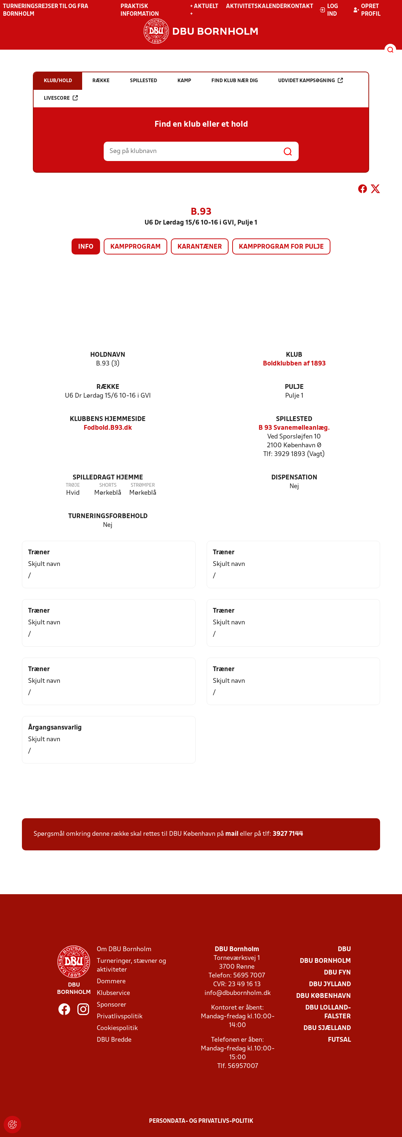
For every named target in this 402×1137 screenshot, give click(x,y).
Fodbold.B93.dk (108, 428)
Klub (294, 355)
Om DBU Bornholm (124, 949)
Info (85, 247)
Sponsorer (111, 1005)
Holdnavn (107, 355)
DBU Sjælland (327, 1028)
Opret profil (366, 10)
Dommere (111, 982)
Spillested (294, 419)
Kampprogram (135, 247)
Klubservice (113, 993)
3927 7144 (288, 834)
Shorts (107, 485)
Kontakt (300, 6)
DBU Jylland (330, 984)
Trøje (73, 485)
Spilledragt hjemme (108, 478)
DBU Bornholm (325, 961)
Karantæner (199, 247)
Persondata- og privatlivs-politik (201, 1121)
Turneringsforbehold (108, 516)
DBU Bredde (114, 1040)
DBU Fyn (337, 973)
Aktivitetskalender (256, 6)
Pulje (294, 387)
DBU (344, 949)
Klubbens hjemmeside (108, 419)
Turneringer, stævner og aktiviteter (131, 965)
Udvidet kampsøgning (310, 80)
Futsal (339, 1040)
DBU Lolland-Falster (328, 1012)
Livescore (61, 98)
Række (107, 387)
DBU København (323, 996)
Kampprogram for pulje (281, 247)
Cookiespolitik (117, 1028)
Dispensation (294, 478)
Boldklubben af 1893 (294, 364)
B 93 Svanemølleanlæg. (294, 428)
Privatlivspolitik (119, 1017)
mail (231, 834)
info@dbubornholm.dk (237, 993)
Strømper (143, 485)
